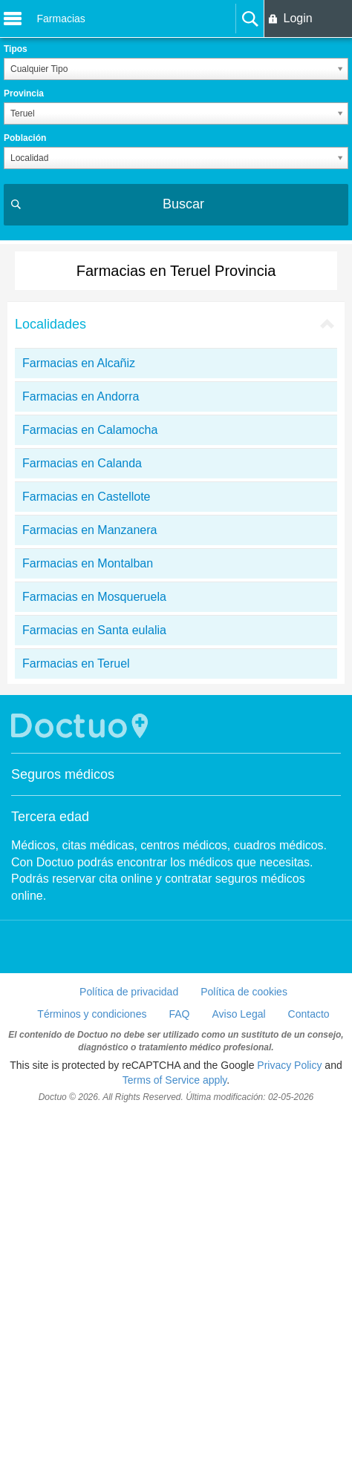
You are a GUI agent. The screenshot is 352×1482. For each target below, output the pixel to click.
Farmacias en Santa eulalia (94, 630)
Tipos (15, 49)
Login (297, 18)
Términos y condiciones (91, 1014)
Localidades (50, 324)
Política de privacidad (128, 992)
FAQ (179, 1014)
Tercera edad (50, 816)
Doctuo (81, 726)
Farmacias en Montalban (87, 563)
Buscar (183, 204)
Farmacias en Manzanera (89, 530)
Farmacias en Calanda (82, 463)
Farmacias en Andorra (80, 396)
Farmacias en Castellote (86, 496)
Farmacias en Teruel (76, 663)
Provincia (24, 93)
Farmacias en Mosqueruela (94, 596)
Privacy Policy (289, 1065)
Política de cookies (244, 992)
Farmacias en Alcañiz (78, 363)
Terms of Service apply (175, 1080)
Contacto (309, 1014)
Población (25, 138)
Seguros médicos (62, 774)
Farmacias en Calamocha (89, 430)
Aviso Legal (238, 1014)
